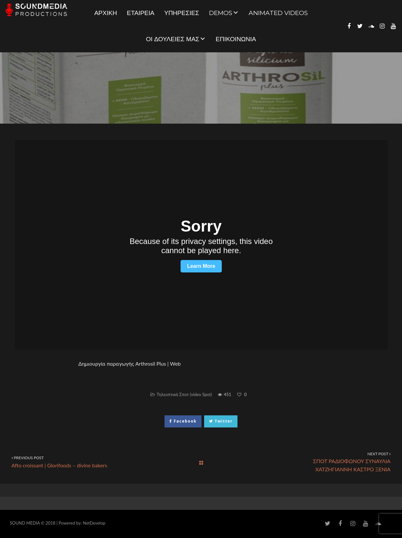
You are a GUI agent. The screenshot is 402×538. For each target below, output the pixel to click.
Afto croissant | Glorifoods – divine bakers (66, 461)
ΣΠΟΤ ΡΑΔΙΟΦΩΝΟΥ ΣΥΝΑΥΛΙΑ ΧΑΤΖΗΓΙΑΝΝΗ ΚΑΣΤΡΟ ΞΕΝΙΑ (335, 462)
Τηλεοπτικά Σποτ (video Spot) (184, 394)
